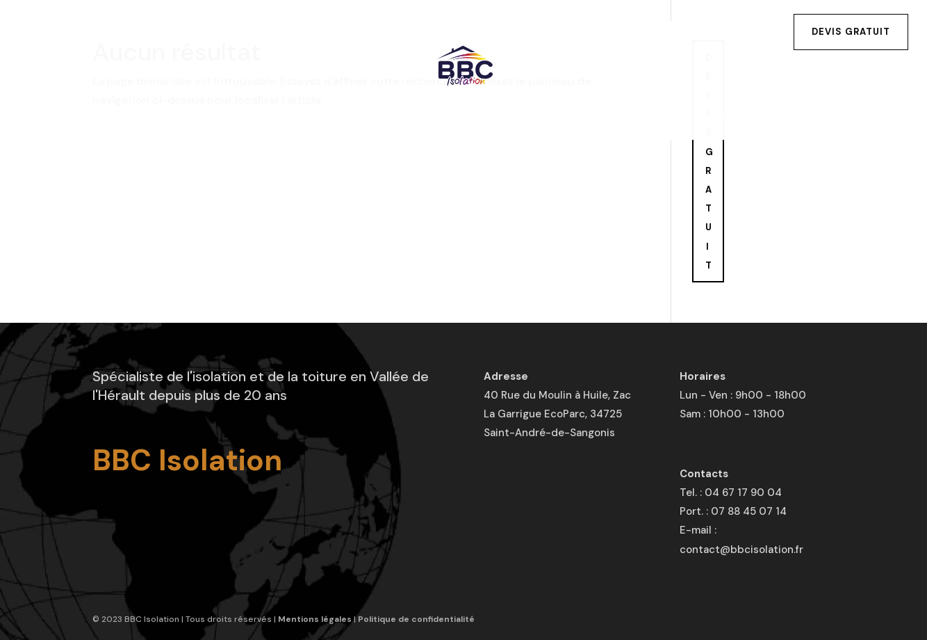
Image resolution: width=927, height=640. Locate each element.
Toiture (284, 119)
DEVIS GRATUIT (709, 161)
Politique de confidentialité (416, 619)
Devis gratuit (851, 32)
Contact (732, 119)
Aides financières (618, 119)
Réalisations (490, 119)
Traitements (379, 119)
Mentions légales (315, 619)
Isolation (198, 119)
